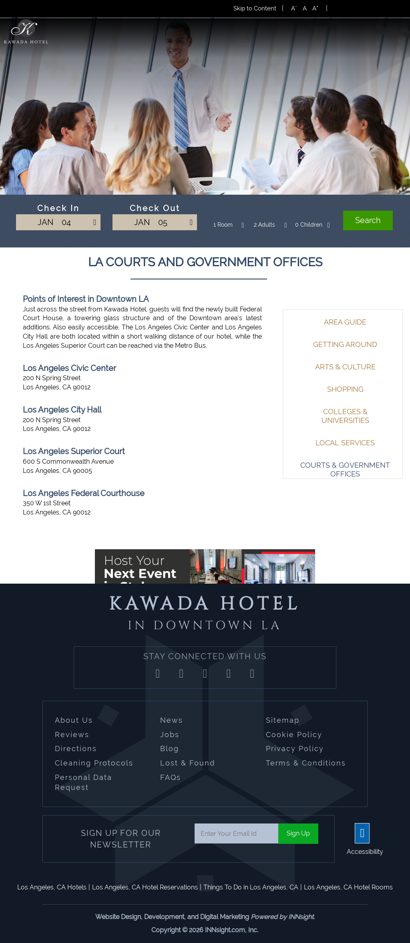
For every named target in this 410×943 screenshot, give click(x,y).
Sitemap (282, 720)
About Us (74, 720)
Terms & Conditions (306, 763)
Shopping (345, 389)
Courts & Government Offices (345, 469)
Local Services (345, 443)
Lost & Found (187, 763)
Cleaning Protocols (94, 763)
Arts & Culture (345, 367)
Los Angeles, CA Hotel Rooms (348, 887)
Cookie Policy (294, 734)
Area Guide (345, 322)
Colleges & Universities (345, 416)
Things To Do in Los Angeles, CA (250, 887)
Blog (169, 748)
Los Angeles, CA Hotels (51, 887)
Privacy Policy (295, 748)
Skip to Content (254, 8)
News (171, 720)
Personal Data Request (83, 782)
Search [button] (368, 220)
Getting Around (345, 344)
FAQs (170, 777)
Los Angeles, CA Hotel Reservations (145, 887)
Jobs (169, 734)
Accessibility (365, 851)
